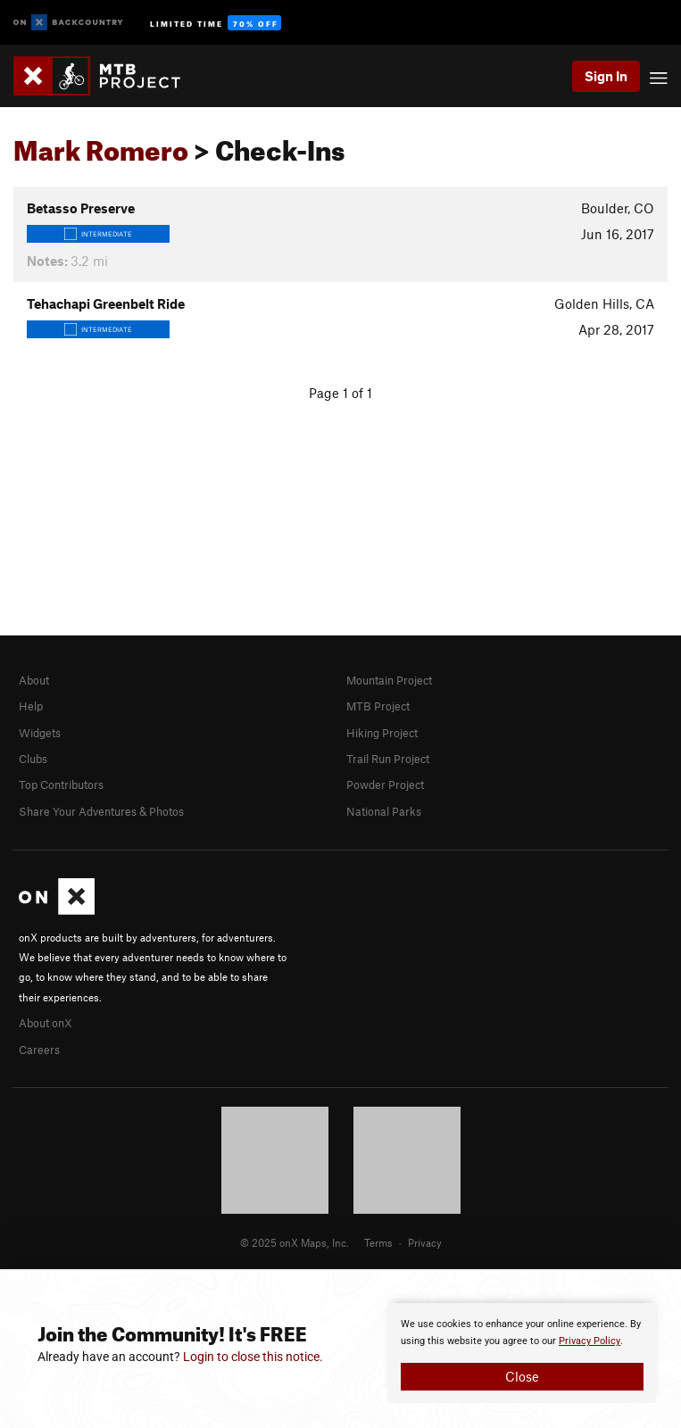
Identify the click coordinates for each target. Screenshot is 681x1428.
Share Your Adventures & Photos (101, 811)
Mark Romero (100, 145)
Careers (39, 1049)
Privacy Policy (589, 1341)
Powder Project (385, 784)
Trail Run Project (387, 758)
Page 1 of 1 (340, 393)
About (34, 680)
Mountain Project (389, 680)
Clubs (33, 758)
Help (31, 706)
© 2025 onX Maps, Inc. (294, 1242)
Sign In (606, 76)
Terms (378, 1242)
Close (522, 1376)
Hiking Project (382, 733)
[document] (522, 1353)
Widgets (40, 733)
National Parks (383, 811)
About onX (45, 1023)
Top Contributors (61, 784)
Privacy (425, 1242)
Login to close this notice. (253, 1356)
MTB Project (378, 706)
